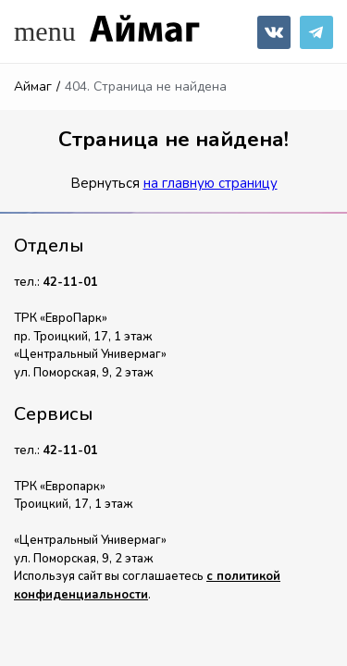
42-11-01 (70, 282)
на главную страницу (210, 183)
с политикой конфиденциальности (147, 585)
